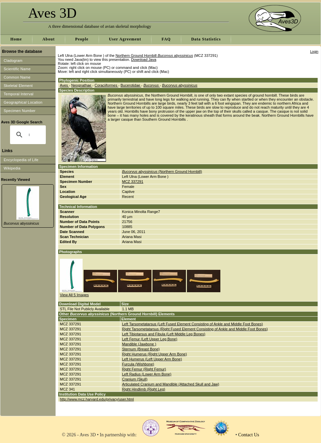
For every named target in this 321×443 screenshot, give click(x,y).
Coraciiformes (106, 85)
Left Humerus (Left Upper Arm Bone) (152, 359)
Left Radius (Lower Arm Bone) (146, 374)
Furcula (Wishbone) (138, 364)
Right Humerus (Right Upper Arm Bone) (154, 354)
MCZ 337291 (132, 182)
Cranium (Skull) (134, 379)
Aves (64, 85)
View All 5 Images (74, 295)
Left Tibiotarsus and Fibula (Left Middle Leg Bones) (163, 334)
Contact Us (248, 434)
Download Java (143, 60)
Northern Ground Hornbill (154, 55)
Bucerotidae (130, 85)
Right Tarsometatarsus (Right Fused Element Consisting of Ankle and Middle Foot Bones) (195, 329)
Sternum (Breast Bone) (141, 349)
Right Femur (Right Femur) (144, 369)
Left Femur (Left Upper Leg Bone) (149, 339)
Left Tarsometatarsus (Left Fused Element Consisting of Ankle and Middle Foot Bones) (192, 324)
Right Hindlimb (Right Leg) (143, 389)
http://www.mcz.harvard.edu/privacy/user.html (97, 399)
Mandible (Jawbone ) (139, 344)
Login (314, 51)
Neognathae (81, 85)
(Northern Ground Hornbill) (162, 172)
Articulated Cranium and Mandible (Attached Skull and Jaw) (170, 384)
